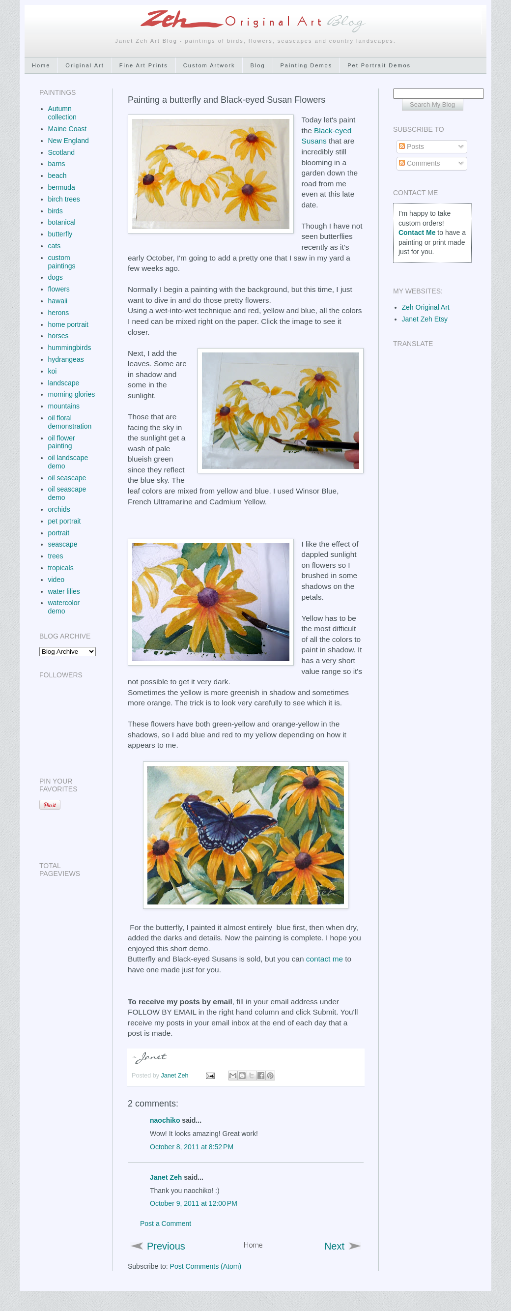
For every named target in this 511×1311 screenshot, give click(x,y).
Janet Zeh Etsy (425, 319)
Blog (257, 65)
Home (41, 65)
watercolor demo (64, 607)
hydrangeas (66, 359)
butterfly (60, 234)
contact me (324, 959)
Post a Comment (165, 1223)
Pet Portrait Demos (379, 65)
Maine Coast (67, 129)
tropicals (61, 568)
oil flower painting (61, 442)
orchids (59, 509)
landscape (64, 383)
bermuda (61, 187)
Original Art (84, 65)
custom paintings (62, 262)
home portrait (68, 324)
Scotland (61, 152)
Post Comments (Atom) (205, 1266)
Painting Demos (307, 65)
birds (55, 211)
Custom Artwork (209, 65)
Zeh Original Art (426, 307)
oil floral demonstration (70, 422)
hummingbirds (69, 347)
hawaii (58, 301)
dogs (55, 277)
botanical (62, 222)
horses (58, 336)
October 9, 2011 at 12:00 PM (193, 1203)
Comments (419, 163)
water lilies (64, 591)
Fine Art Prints (143, 65)
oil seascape (67, 478)
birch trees (64, 199)
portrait (59, 533)
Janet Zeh (176, 1075)
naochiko (165, 1120)
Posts (411, 146)
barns (56, 164)
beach (57, 175)
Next (334, 1246)
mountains (64, 406)
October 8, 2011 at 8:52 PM (191, 1147)
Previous (166, 1246)
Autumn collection (62, 113)
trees (55, 556)
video (56, 579)
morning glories (71, 394)
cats (54, 246)
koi (52, 371)
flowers (59, 289)
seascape (63, 544)
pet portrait (64, 521)
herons (58, 313)
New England (68, 141)
